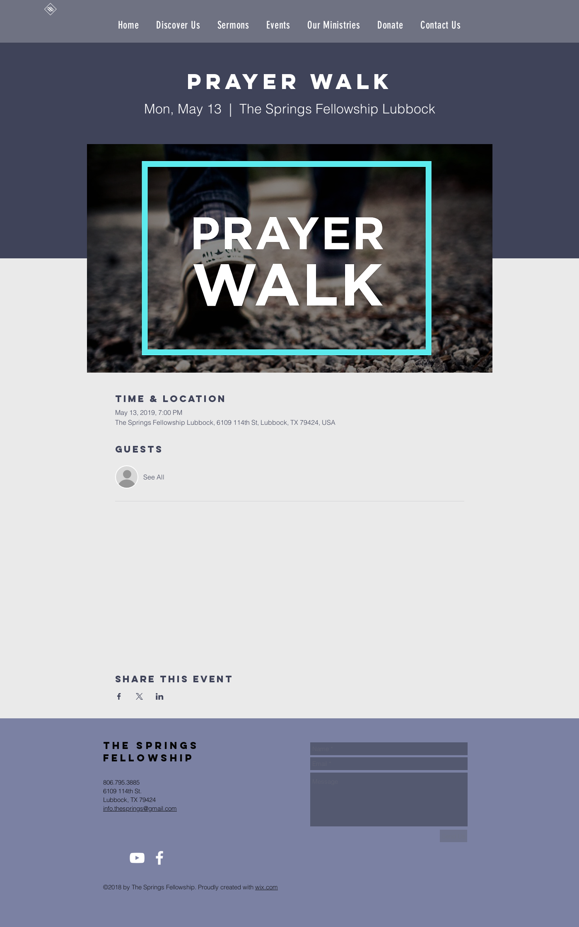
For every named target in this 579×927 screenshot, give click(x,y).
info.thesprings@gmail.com (140, 808)
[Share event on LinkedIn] (160, 696)
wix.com (266, 887)
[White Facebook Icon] (159, 858)
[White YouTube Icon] (137, 858)
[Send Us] (453, 836)
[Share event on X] (139, 696)
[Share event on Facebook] (119, 696)
